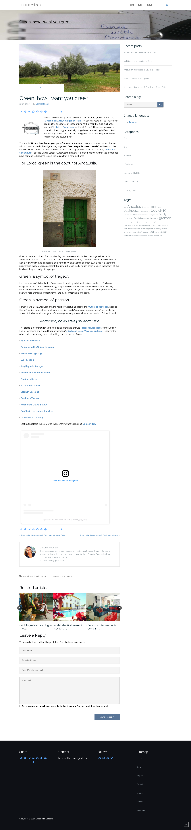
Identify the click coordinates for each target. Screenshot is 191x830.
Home (131, 5)
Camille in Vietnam (30, 398)
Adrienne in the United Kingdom (37, 347)
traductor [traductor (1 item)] (137, 235)
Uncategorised (130, 190)
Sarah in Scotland (30, 392)
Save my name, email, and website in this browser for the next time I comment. (65, 706)
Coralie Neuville (42, 104)
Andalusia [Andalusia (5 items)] (135, 206)
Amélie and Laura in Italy (34, 404)
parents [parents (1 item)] (150, 228)
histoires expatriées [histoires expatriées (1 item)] (130, 222)
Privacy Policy (143, 810)
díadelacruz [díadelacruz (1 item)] (144, 215)
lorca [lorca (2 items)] (126, 228)
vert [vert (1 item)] (161, 235)
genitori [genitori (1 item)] (147, 218)
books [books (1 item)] (159, 207)
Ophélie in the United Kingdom (37, 411)
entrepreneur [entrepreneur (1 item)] (153, 215)
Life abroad (128, 164)
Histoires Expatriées (63, 127)
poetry (69, 576)
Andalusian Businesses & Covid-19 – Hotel (99, 535)
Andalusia (28, 576)
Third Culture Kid (131, 182)
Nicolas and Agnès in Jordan (36, 372)
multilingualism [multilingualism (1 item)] (134, 228)
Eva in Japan (27, 360)
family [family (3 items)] (162, 214)
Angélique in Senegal (32, 366)
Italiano (140, 793)
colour (51, 576)
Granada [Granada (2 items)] (154, 218)
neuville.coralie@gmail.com (52, 561)
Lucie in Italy (89, 424)
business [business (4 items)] (130, 211)
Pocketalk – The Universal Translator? (140, 52)
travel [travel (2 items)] (156, 235)
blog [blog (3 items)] (153, 206)
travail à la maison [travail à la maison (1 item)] (146, 235)
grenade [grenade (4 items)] (165, 218)
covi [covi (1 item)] (148, 211)
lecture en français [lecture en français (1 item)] (149, 225)
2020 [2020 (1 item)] (125, 207)
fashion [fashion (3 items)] (128, 218)
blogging (42, 576)
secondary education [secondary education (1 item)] (161, 228)
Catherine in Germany (32, 417)
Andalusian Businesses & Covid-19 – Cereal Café (43, 535)
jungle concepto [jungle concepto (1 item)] (142, 222)
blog (35, 576)
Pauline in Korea (29, 379)
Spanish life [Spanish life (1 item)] (147, 232)
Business (127, 156)
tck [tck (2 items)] (152, 232)
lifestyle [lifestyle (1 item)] (165, 225)
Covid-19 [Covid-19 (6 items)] (159, 210)
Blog (140, 5)
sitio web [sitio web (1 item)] (133, 232)
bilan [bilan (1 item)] (148, 207)
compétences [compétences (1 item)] (142, 211)
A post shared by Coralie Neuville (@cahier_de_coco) (65, 519)
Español (140, 802)
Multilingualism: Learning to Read (36, 627)
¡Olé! (42, 88)
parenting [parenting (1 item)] (144, 228)
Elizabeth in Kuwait (31, 385)
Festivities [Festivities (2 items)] (139, 218)
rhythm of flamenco (98, 307)
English (150, 5)
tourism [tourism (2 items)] (163, 232)
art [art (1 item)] (145, 207)
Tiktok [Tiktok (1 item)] (157, 232)
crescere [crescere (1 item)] (126, 215)
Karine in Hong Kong (31, 353)
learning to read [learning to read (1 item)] (154, 222)
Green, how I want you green (54, 98)
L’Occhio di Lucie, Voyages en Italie (84, 331)
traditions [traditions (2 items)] (128, 235)
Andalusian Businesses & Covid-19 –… (68, 627)
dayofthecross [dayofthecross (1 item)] (135, 215)
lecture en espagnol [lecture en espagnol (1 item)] (136, 225)
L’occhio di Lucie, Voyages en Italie (63, 120)
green (57, 576)
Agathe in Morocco (30, 340)
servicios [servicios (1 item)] (127, 232)
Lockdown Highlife (132, 173)
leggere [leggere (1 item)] (159, 225)
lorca (63, 576)
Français (133, 122)
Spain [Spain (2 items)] (139, 232)
